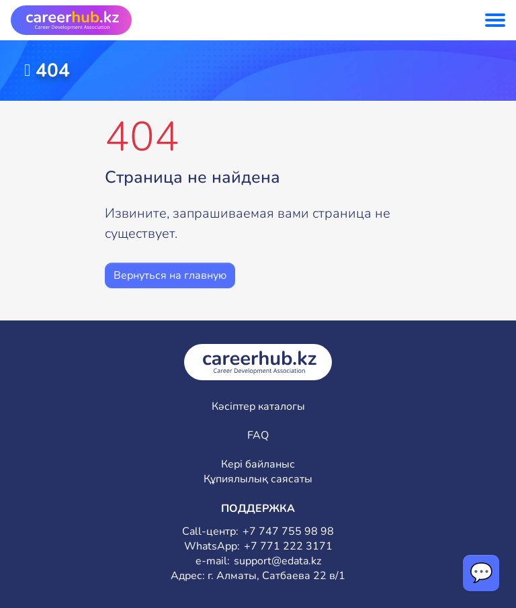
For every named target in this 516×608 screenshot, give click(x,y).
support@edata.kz (277, 561)
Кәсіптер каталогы (258, 406)
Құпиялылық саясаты (258, 479)
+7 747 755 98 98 (288, 531)
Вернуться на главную (170, 275)
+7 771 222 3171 (288, 546)
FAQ (258, 435)
